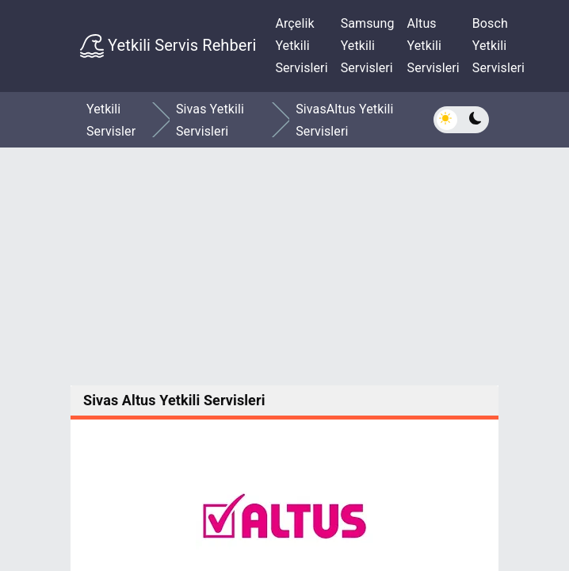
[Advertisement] (284, 266)
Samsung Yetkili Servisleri (368, 45)
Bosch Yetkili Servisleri (498, 45)
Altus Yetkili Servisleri (433, 45)
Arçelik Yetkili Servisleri (301, 45)
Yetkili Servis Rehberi (168, 46)
